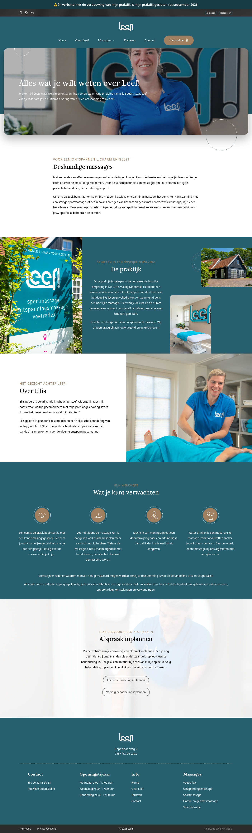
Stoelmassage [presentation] (192, 807)
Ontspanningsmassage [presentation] (197, 789)
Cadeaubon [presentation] (178, 40)
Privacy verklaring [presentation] (46, 828)
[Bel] (21, 13)
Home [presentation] (62, 40)
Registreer (225, 12)
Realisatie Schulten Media (218, 828)
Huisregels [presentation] (25, 828)
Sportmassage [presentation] (192, 795)
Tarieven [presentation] (129, 40)
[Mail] (32, 13)
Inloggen (211, 12)
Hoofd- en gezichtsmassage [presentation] (200, 801)
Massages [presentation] (104, 40)
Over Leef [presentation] (137, 789)
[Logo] (126, 26)
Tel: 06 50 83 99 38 (39, 782)
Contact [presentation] (150, 40)
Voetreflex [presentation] (189, 782)
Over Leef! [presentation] (82, 40)
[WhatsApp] (26, 13)
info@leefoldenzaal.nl (41, 789)
